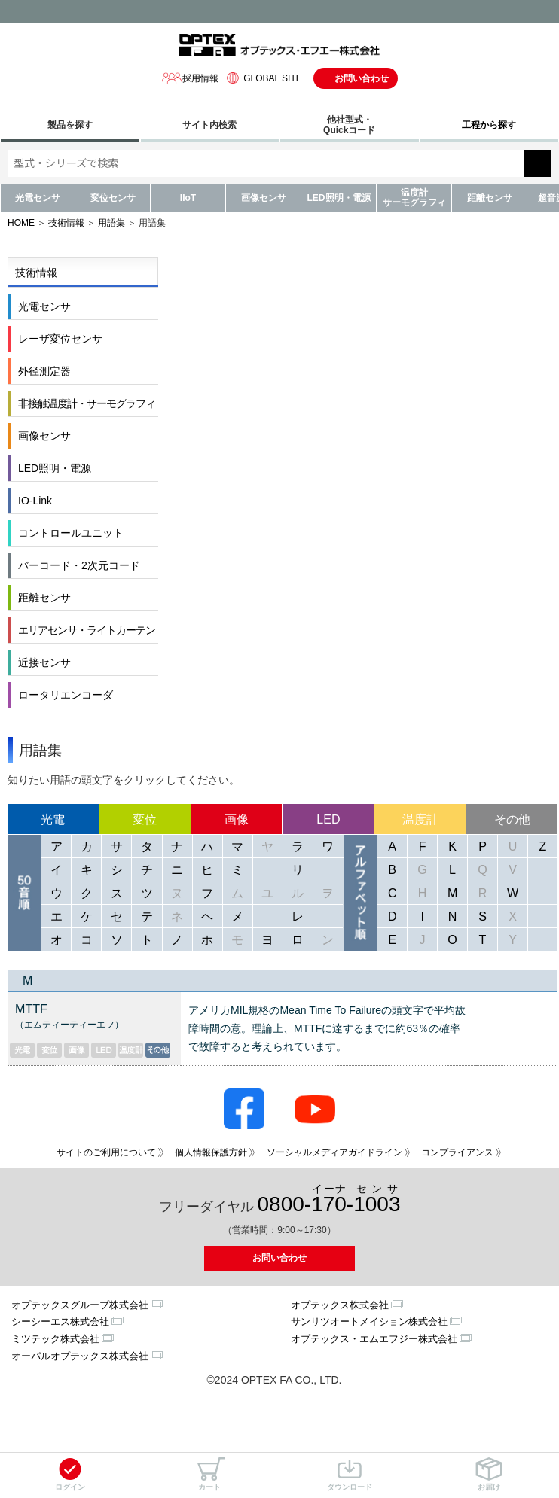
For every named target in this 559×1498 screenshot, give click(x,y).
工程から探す (489, 125)
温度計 (420, 819)
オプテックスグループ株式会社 (79, 1305)
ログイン (70, 1474)
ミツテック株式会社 (55, 1338)
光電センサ (37, 198)
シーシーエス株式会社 (60, 1321)
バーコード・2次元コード (79, 565)
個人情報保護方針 (211, 1152)
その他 (512, 819)
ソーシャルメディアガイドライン (334, 1152)
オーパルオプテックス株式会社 (79, 1356)
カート (209, 1474)
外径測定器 (44, 371)
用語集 (111, 223)
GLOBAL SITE (262, 78)
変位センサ (113, 198)
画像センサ (263, 198)
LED (328, 819)
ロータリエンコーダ (65, 695)
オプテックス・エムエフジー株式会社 (374, 1338)
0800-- (329, 1199)
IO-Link (35, 501)
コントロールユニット (71, 533)
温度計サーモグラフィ (414, 197)
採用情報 (189, 78)
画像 (237, 819)
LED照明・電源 (339, 198)
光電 (53, 819)
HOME (21, 223)
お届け (489, 1474)
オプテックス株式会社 (340, 1305)
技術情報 (66, 223)
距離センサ (489, 198)
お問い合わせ (361, 78)
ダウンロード (349, 1474)
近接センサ (44, 662)
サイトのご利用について (106, 1152)
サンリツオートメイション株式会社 (369, 1321)
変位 (145, 819)
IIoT (188, 198)
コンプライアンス (457, 1152)
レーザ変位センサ (60, 339)
